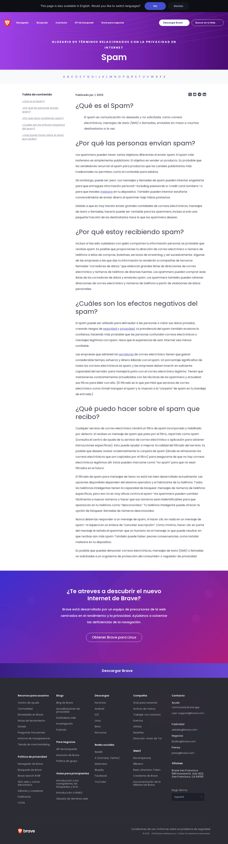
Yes (155, 6)
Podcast (61, 729)
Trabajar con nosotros (147, 714)
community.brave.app (186, 707)
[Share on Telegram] (199, 94)
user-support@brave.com (188, 713)
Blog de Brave (64, 702)
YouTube (100, 782)
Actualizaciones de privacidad (68, 710)
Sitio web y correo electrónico (29, 783)
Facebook (101, 776)
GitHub (137, 726)
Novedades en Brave (30, 714)
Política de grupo (66, 761)
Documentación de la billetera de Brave (146, 783)
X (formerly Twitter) (107, 758)
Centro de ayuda (28, 702)
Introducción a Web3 (69, 792)
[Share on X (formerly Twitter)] (190, 94)
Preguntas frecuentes (31, 732)
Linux (98, 720)
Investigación (64, 723)
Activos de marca (144, 709)
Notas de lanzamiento (31, 720)
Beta (97, 726)
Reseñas (138, 732)
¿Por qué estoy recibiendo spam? (43, 118)
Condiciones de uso (143, 829)
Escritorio (100, 702)
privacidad (127, 329)
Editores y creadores (30, 791)
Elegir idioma (179, 790)
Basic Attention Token (146, 770)
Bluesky (99, 770)
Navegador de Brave (30, 764)
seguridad (110, 329)
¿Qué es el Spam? (33, 101)
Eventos (138, 720)
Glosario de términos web (72, 798)
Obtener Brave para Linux (114, 637)
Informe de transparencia (34, 738)
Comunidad (25, 709)
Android (99, 709)
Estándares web (66, 718)
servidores (126, 354)
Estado (22, 726)
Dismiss (178, 6)
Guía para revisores (145, 702)
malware (106, 192)
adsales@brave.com (188, 729)
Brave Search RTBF (29, 776)
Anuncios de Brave (67, 755)
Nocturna (101, 732)
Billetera (138, 764)
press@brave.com (183, 753)
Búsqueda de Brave (30, 770)
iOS (97, 714)
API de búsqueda (66, 749)
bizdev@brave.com (184, 741)
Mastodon (101, 764)
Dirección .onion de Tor (147, 738)
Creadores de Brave (145, 776)
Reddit (99, 752)
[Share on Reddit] (194, 94)
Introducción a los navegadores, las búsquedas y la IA (67, 784)
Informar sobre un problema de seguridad (184, 829)
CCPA (21, 803)
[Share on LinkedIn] (204, 94)
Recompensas (142, 758)
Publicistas (24, 796)
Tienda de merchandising (34, 744)
